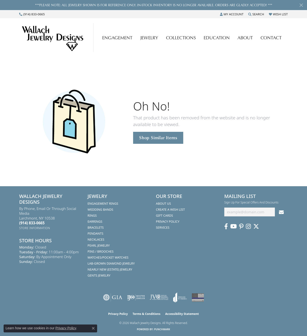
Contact (271, 37)
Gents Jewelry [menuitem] (99, 275)
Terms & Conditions (146, 314)
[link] (32, 14)
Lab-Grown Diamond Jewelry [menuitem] (111, 263)
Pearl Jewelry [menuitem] (99, 245)
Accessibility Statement (182, 314)
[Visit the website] (198, 297)
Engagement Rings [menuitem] (103, 203)
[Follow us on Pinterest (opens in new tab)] (241, 226)
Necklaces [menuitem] (96, 239)
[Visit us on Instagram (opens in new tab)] (248, 226)
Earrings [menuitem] (95, 221)
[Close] (301, 5)
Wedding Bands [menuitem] (100, 209)
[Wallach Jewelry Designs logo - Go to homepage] (58, 37)
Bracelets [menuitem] (96, 227)
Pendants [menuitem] (95, 233)
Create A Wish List (170, 209)
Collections (181, 37)
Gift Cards (164, 215)
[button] (231, 14)
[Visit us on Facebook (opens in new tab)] (226, 226)
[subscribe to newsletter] (281, 212)
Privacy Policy (167, 221)
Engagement (117, 37)
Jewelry (149, 37)
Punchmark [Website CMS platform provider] (162, 329)
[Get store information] (34, 228)
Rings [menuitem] (92, 215)
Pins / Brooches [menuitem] (100, 251)
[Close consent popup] (93, 328)
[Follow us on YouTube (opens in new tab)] (233, 226)
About (245, 37)
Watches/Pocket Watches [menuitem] (108, 257)
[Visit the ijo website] (136, 297)
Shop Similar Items (158, 137)
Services (162, 227)
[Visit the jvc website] (159, 297)
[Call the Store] (32, 222)
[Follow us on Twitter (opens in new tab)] (256, 226)
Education (217, 37)
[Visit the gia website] (112, 297)
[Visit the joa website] (180, 297)
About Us (163, 203)
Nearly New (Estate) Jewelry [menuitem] (110, 269)
